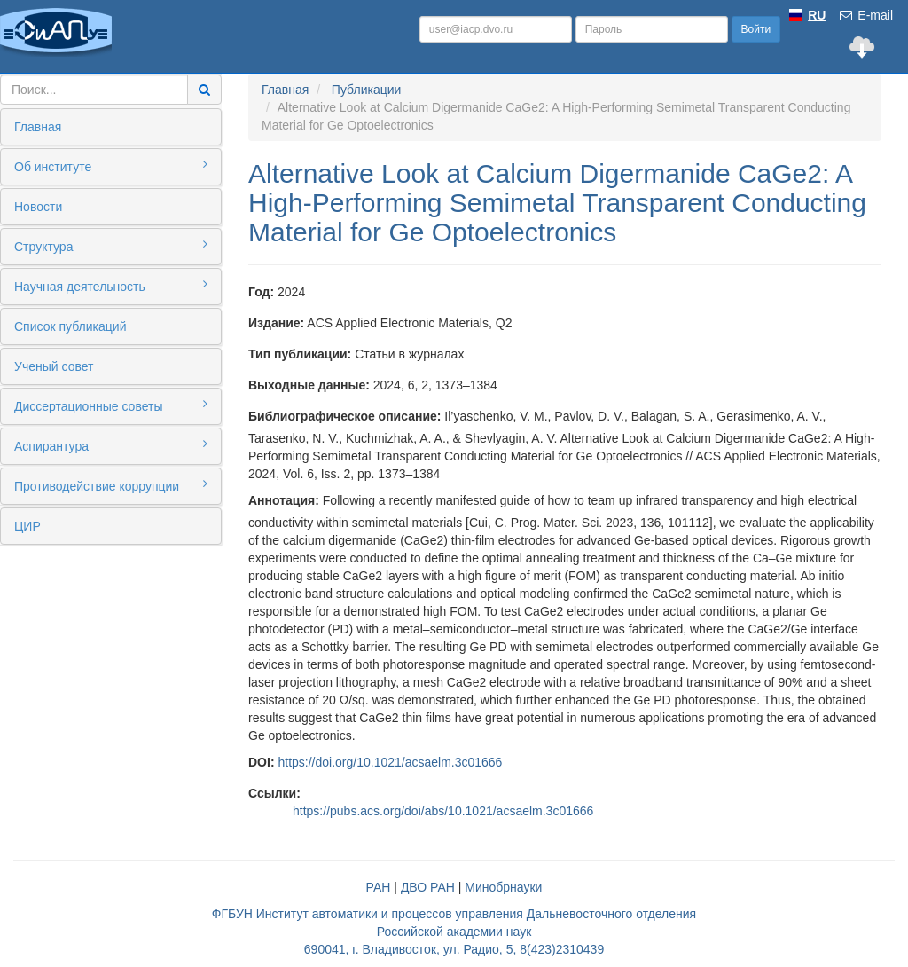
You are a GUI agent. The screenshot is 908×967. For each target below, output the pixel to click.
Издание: (276, 323)
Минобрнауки (503, 887)
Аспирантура (110, 445)
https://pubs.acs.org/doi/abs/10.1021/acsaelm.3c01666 (443, 811)
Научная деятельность (110, 286)
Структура (110, 246)
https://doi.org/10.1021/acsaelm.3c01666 (390, 762)
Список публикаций (70, 326)
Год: (261, 292)
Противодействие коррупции (110, 485)
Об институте (110, 166)
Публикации (366, 90)
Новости (38, 207)
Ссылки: (274, 793)
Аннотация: (283, 500)
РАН (378, 887)
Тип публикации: (299, 354)
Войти (756, 29)
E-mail (865, 15)
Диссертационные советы (110, 405)
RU (817, 15)
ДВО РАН (428, 887)
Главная (37, 127)
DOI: (261, 762)
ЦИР (27, 526)
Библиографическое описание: (344, 416)
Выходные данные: (309, 385)
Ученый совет (53, 366)
